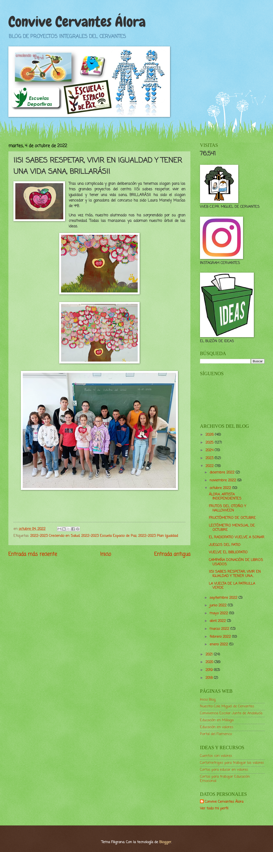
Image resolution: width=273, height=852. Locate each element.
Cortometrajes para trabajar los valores (232, 762)
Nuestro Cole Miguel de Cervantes (227, 706)
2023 (210, 458)
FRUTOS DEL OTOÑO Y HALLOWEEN (227, 508)
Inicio (105, 554)
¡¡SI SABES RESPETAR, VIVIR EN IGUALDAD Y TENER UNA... (235, 574)
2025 (210, 442)
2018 (209, 678)
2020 (209, 662)
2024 (210, 450)
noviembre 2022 (223, 480)
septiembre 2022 (224, 597)
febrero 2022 (221, 636)
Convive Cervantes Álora (77, 21)
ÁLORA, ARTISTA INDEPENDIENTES (225, 496)
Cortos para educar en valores (224, 769)
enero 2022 (219, 644)
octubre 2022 (221, 488)
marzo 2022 (220, 629)
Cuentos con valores (216, 756)
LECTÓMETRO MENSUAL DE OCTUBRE (232, 528)
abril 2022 (218, 621)
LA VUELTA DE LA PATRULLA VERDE (232, 586)
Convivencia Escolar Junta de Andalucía (231, 713)
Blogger (165, 842)
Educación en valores (216, 727)
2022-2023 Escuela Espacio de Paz (108, 536)
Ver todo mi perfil (214, 808)
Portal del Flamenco (216, 734)
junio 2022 (219, 605)
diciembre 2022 (223, 472)
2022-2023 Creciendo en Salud (55, 536)
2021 (209, 654)
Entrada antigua (172, 554)
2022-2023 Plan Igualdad (158, 536)
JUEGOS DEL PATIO (224, 545)
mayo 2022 (219, 613)
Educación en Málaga (216, 720)
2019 (209, 670)
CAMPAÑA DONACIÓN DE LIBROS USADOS (236, 562)
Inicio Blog (208, 699)
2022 (210, 466)
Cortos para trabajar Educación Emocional (225, 779)
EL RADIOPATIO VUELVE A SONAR (236, 537)
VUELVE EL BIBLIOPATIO (228, 552)
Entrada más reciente (32, 554)
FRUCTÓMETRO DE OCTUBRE (232, 518)
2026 (210, 434)
